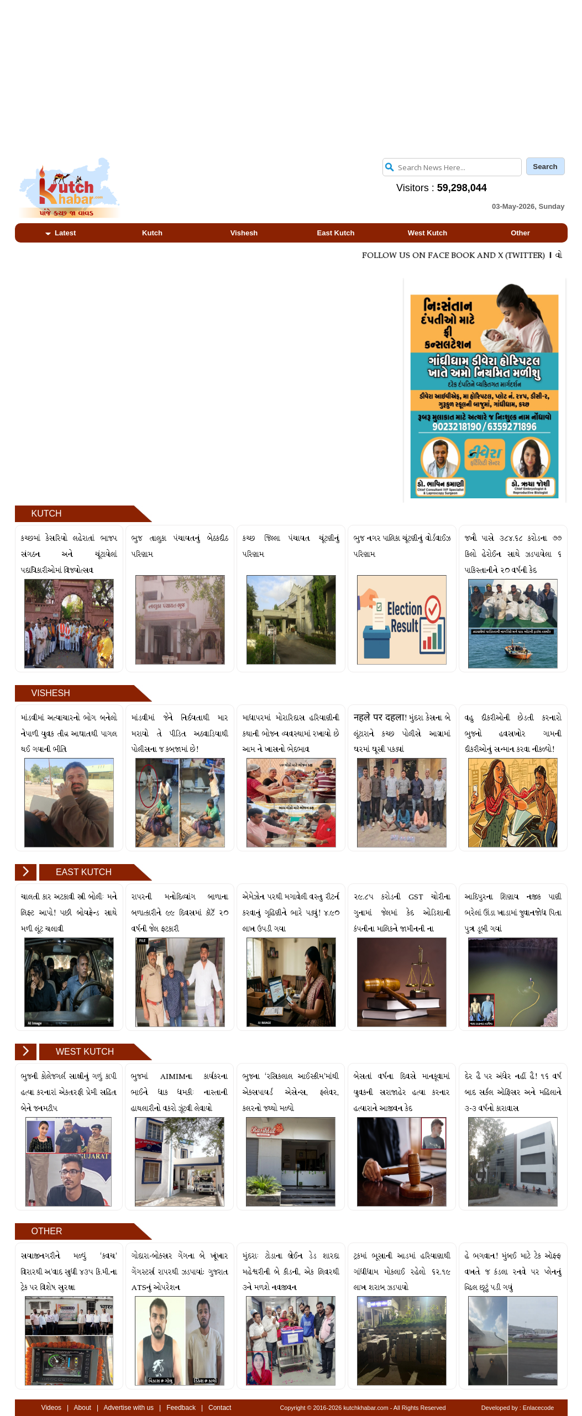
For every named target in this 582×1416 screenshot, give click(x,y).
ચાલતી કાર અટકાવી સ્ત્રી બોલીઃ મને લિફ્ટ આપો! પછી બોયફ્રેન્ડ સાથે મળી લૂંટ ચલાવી (69, 913)
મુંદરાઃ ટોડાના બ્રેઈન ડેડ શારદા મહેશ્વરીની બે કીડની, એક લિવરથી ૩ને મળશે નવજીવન (291, 1272)
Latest (60, 233)
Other (520, 233)
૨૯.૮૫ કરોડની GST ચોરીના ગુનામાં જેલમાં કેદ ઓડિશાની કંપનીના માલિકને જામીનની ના (402, 913)
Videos (51, 1408)
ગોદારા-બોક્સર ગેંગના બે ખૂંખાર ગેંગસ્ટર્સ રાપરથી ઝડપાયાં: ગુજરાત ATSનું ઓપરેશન (180, 1272)
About (82, 1408)
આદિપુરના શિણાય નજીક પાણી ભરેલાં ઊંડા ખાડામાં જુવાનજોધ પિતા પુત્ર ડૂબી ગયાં (513, 913)
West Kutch (427, 233)
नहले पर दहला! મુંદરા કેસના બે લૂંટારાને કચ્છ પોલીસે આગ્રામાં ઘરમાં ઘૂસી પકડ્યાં (402, 734)
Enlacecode (538, 1407)
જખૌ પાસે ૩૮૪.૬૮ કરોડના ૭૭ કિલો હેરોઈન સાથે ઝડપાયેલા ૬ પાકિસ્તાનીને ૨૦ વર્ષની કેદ (513, 554)
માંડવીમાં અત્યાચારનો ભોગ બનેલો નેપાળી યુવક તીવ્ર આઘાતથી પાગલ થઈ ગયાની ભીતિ (69, 734)
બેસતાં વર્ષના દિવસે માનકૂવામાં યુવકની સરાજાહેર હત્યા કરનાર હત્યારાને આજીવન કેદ (402, 1092)
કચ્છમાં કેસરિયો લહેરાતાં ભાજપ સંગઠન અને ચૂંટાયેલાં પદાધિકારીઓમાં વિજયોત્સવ (69, 554)
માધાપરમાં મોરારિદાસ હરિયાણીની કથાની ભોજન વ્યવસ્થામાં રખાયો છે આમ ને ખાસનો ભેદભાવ (291, 734)
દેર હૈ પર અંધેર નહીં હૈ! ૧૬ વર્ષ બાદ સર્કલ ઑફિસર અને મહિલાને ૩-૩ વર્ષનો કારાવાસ (513, 1092)
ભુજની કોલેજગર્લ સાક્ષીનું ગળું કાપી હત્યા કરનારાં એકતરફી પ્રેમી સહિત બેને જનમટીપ (69, 1092)
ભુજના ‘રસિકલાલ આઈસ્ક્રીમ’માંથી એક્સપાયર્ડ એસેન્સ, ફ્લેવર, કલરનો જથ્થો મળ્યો (291, 1092)
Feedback (181, 1408)
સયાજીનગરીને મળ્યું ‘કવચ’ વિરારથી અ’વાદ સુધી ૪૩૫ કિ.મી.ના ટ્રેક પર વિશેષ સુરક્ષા (69, 1272)
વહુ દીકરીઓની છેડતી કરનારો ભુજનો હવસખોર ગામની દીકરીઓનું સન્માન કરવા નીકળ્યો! (513, 734)
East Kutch (336, 233)
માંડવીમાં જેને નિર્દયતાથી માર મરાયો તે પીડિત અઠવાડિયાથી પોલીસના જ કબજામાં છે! (180, 734)
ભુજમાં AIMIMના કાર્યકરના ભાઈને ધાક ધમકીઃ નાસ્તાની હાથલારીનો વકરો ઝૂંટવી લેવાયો (179, 1092)
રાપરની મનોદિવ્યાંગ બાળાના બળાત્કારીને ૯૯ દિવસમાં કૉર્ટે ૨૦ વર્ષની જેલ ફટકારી (180, 913)
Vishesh (244, 233)
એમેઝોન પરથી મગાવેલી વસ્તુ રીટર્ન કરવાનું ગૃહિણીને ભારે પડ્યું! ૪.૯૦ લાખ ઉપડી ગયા (291, 913)
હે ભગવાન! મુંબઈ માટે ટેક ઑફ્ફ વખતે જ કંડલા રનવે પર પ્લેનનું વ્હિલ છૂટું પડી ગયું (513, 1272)
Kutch (152, 233)
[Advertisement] (291, 77)
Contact (219, 1408)
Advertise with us (128, 1408)
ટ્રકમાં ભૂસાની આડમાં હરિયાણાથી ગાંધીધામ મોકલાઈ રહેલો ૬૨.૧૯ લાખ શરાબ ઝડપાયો (402, 1272)
